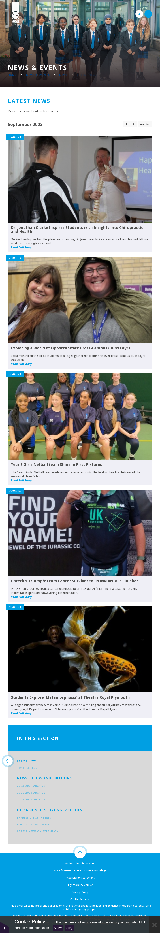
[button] (4, 927)
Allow (58, 928)
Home (12, 74)
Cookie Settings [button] (80, 899)
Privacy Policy (80, 892)
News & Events (38, 74)
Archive (145, 124)
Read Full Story (21, 247)
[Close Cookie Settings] (154, 924)
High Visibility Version (80, 885)
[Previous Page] (126, 124)
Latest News (87, 74)
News (63, 74)
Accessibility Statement (80, 877)
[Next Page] (133, 124)
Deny (69, 928)
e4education (87, 863)
